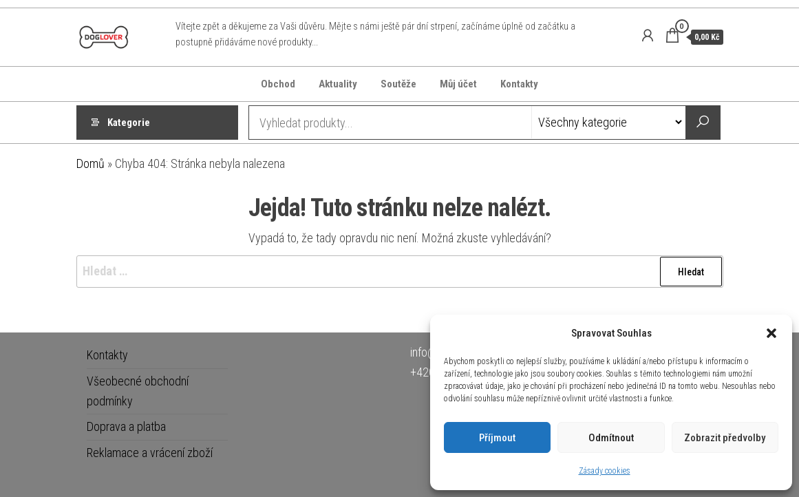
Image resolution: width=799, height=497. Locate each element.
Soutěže (398, 84)
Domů (90, 163)
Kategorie (128, 122)
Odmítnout (611, 438)
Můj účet (458, 84)
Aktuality (338, 84)
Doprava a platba (126, 426)
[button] (771, 333)
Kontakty (519, 84)
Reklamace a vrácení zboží (150, 452)
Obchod (278, 84)
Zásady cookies (604, 471)
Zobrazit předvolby (724, 438)
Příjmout (497, 438)
